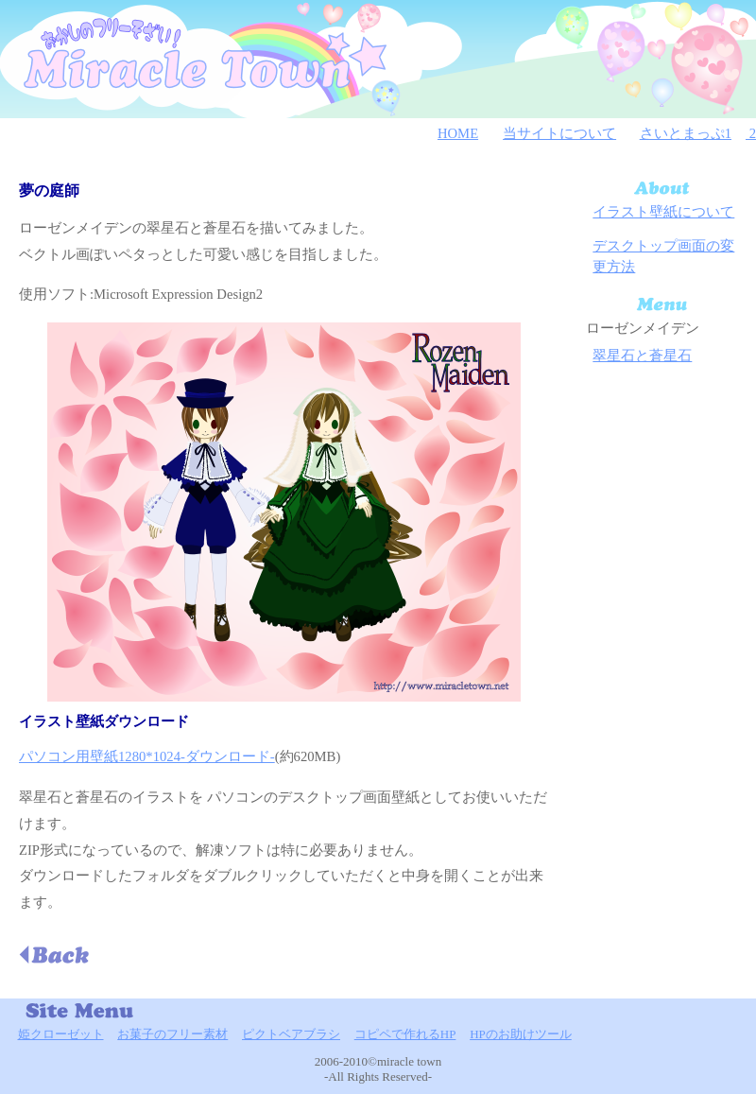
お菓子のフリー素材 (172, 1034)
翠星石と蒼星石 (642, 355)
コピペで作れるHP (405, 1034)
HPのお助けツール (521, 1034)
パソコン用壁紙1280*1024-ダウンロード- (147, 756)
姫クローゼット (61, 1034)
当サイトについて (559, 133)
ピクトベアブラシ (291, 1034)
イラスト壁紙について (663, 211)
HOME (458, 133)
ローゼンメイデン (642, 328)
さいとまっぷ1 (685, 133)
